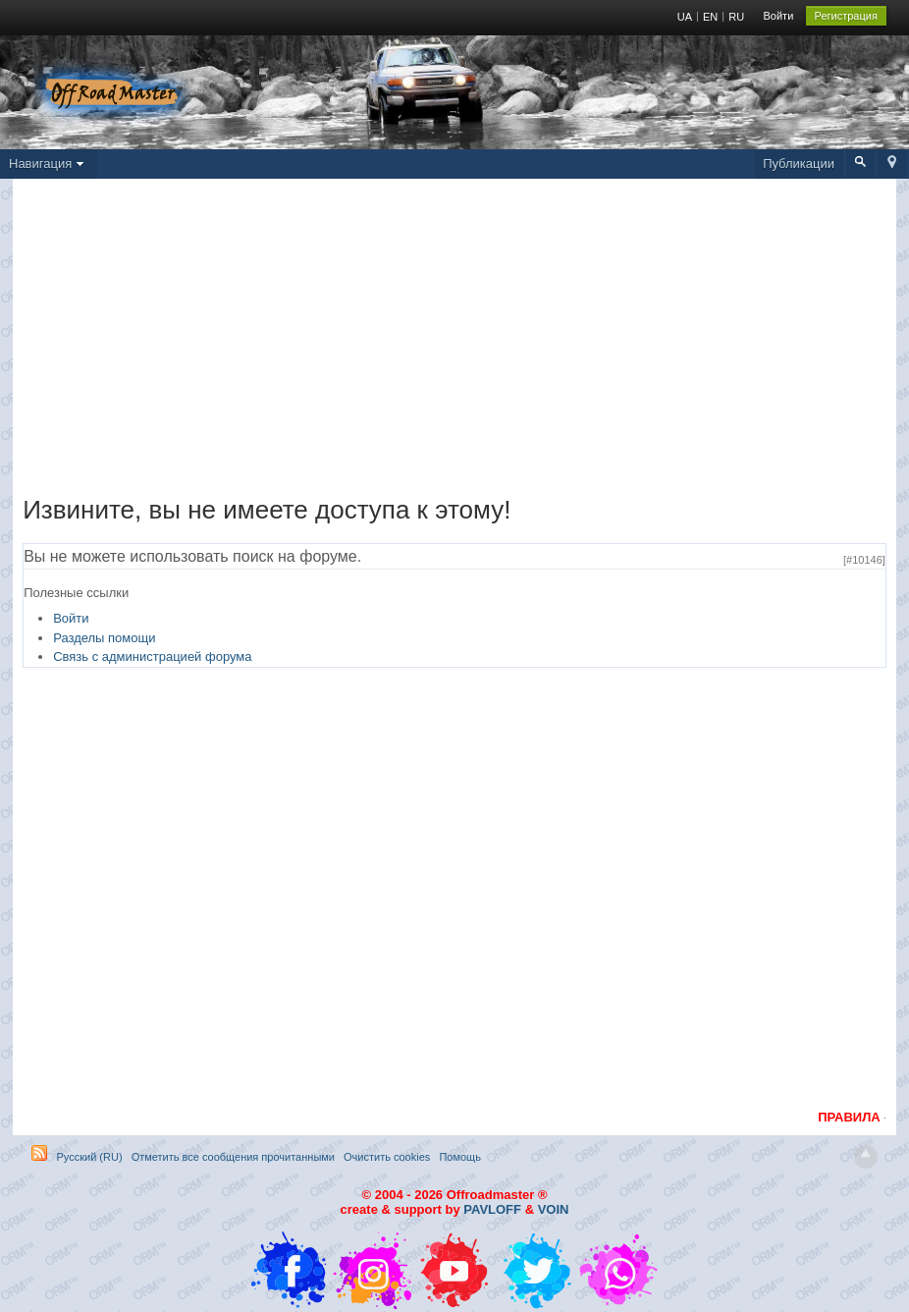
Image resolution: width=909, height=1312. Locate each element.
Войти (779, 16)
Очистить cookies (387, 1157)
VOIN (553, 1209)
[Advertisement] (454, 341)
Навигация (48, 163)
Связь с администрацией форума (152, 656)
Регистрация (846, 16)
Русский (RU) (89, 1157)
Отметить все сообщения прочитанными (233, 1157)
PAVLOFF (492, 1209)
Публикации (798, 163)
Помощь (460, 1157)
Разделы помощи (104, 637)
